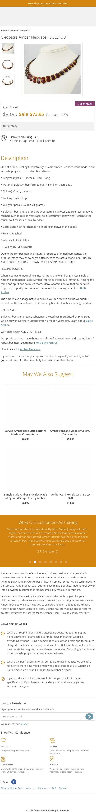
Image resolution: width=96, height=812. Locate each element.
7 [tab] (61, 562)
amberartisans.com (32, 17)
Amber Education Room (30, 608)
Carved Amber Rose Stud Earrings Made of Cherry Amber (25, 410)
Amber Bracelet (10, 604)
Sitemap (63, 788)
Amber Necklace (30, 349)
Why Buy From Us (46, 342)
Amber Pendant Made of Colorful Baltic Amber (70, 410)
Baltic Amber (18, 581)
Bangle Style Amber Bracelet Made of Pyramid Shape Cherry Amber (25, 474)
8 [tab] (66, 562)
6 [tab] (56, 562)
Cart (66, 17)
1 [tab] (30, 562)
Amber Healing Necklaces (30, 596)
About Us (30, 788)
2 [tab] (35, 562)
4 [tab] (45, 562)
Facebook (13, 782)
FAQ (54, 788)
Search (76, 17)
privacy (24, 724)
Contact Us (43, 788)
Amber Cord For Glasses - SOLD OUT (70, 474)
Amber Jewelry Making (59, 636)
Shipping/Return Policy (12, 788)
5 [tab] (50, 562)
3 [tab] (40, 562)
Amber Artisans (62, 669)
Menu (86, 17)
